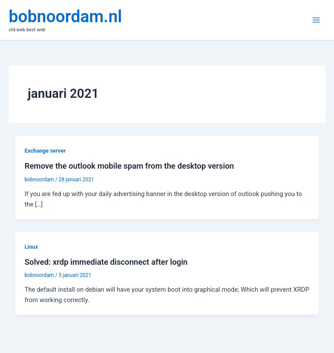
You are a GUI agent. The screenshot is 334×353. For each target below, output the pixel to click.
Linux (31, 246)
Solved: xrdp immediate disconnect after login (105, 261)
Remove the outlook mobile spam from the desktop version (129, 165)
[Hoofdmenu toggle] (316, 20)
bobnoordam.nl (65, 16)
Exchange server (44, 150)
